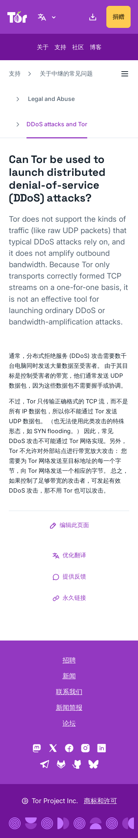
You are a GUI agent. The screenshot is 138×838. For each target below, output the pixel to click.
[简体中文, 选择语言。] (47, 17)
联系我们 (69, 692)
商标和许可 (100, 801)
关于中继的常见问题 (66, 73)
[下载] (91, 17)
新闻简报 (69, 707)
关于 (43, 47)
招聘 (69, 660)
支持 (60, 47)
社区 (78, 47)
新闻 (69, 676)
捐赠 (118, 16)
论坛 (69, 723)
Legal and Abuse (51, 98)
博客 (96, 47)
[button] (69, 526)
